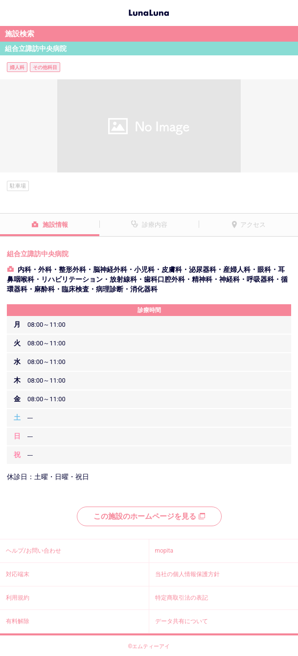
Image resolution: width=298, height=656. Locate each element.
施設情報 (55, 224)
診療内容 (154, 224)
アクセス (253, 224)
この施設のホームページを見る (149, 516)
